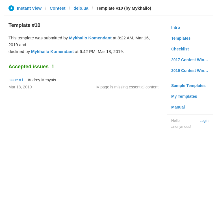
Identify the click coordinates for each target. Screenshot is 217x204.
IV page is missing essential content (127, 87)
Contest (58, 8)
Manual (178, 107)
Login (204, 120)
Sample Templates (188, 85)
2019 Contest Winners (191, 70)
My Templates (184, 96)
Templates (180, 38)
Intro (175, 27)
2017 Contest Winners (191, 60)
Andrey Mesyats (42, 80)
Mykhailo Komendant (90, 37)
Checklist (180, 49)
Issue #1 (15, 80)
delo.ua (80, 8)
